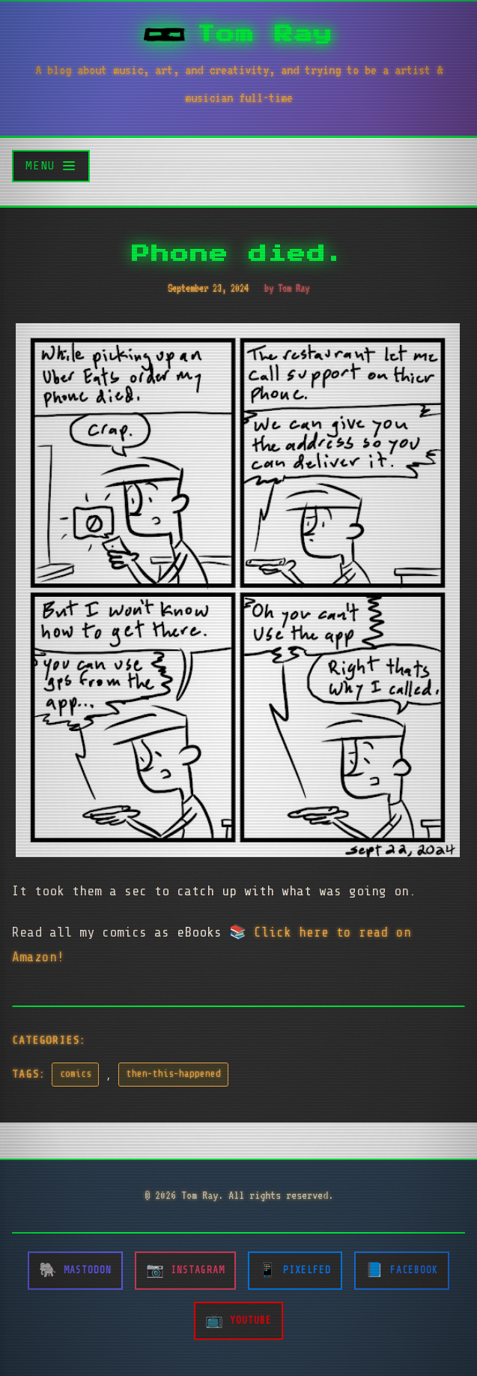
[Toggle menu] (51, 166)
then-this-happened (174, 1074)
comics (75, 1074)
